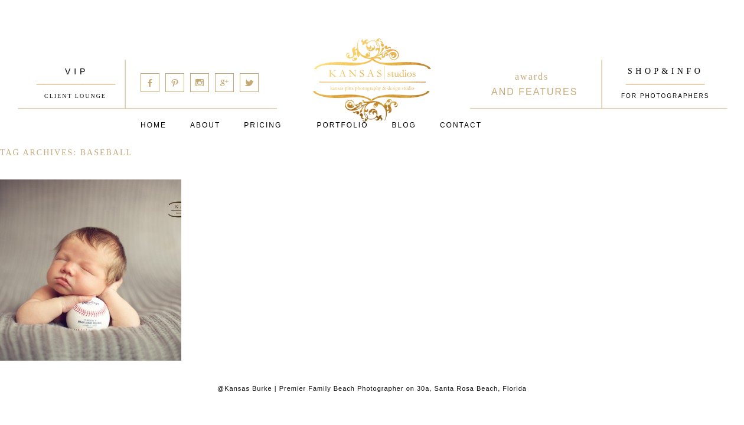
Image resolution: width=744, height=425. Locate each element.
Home (154, 125)
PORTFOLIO (342, 125)
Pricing (263, 125)
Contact (461, 125)
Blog (404, 125)
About (205, 125)
